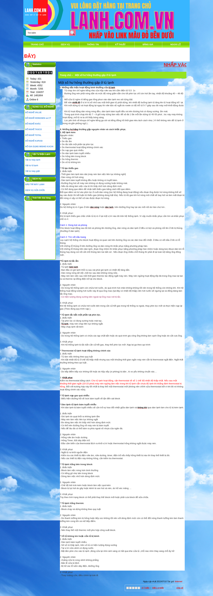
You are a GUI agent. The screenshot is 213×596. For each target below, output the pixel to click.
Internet (178, 581)
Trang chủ (37, 44)
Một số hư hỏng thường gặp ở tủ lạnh (95, 75)
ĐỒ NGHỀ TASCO (33, 129)
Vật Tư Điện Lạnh (41, 154)
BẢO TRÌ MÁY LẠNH (34, 184)
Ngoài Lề (175, 44)
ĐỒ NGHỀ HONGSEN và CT (38, 118)
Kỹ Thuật (120, 44)
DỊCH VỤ (65, 44)
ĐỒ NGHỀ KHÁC (33, 124)
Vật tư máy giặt (32, 171)
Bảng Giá (148, 44)
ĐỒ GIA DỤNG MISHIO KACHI (39, 146)
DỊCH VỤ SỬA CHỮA (35, 190)
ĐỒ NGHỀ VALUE (33, 112)
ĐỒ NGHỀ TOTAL (33, 135)
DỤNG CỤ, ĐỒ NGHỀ (43, 107)
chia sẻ (179, 588)
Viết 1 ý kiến (158, 588)
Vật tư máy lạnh (32, 160)
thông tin (93, 44)
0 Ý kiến (145, 588)
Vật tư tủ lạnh (31, 165)
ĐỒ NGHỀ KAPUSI (33, 141)
